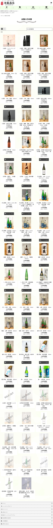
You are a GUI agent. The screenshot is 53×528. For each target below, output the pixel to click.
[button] (33, 8)
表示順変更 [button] (30, 29)
